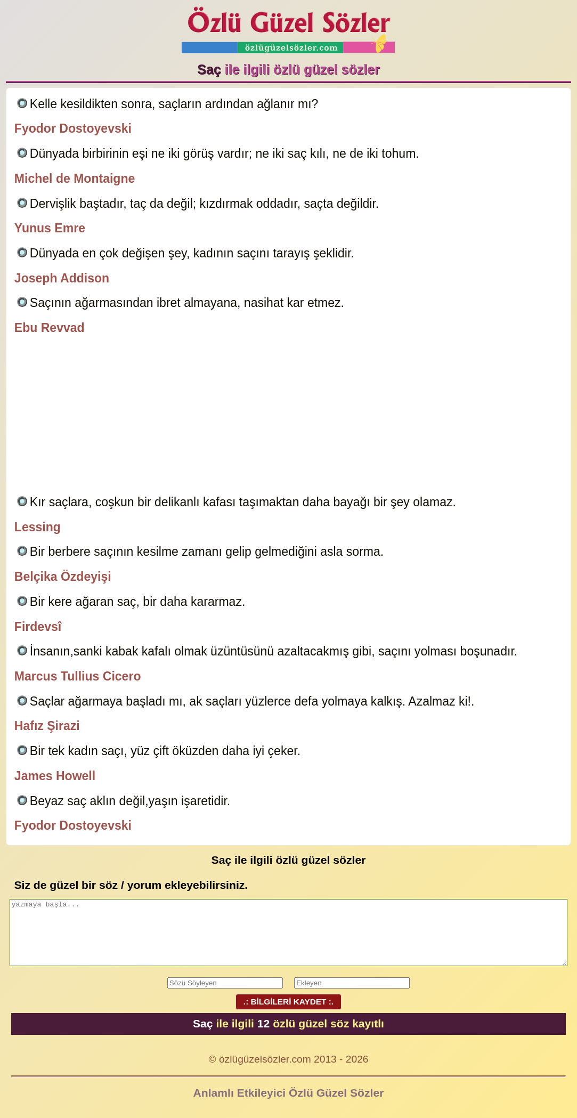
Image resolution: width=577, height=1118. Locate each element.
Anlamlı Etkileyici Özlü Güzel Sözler (288, 1093)
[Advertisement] (288, 416)
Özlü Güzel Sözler (288, 27)
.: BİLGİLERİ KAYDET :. (288, 1001)
